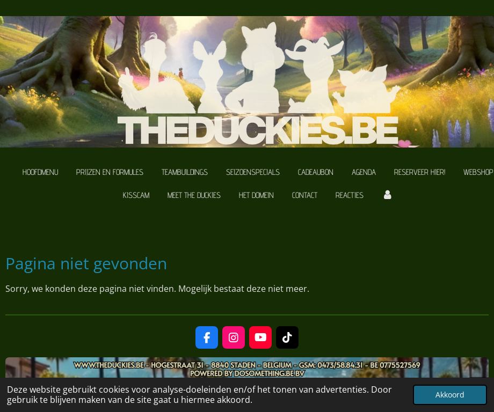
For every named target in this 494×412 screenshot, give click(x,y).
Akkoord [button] (449, 394)
